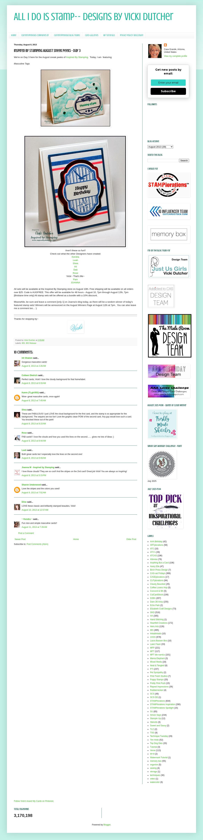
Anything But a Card (159, 563)
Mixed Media (156, 662)
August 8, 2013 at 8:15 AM (34, 423)
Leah (75, 260)
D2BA (152, 598)
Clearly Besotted (157, 584)
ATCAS (153, 555)
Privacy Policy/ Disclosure (131, 35)
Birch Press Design (159, 570)
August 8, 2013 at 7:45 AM (34, 400)
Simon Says (155, 715)
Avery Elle (154, 566)
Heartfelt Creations (158, 623)
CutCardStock (156, 594)
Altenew (154, 559)
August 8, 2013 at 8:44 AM (34, 441)
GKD (152, 612)
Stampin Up (155, 718)
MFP (152, 648)
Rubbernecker (156, 690)
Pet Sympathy (156, 672)
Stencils (153, 722)
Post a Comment (26, 533)
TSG (152, 732)
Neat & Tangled (157, 665)
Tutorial (153, 747)
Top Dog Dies (156, 743)
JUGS (153, 637)
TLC (152, 729)
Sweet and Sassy (158, 725)
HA (151, 616)
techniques (155, 775)
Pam (75, 279)
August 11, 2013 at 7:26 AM (34, 527)
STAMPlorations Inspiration (162, 704)
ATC (152, 548)
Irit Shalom (27, 358)
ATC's (152, 552)
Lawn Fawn (155, 644)
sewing (153, 768)
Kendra (75, 257)
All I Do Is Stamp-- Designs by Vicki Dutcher (93, 16)
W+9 (152, 754)
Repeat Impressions (159, 686)
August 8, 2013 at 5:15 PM (34, 475)
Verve (152, 750)
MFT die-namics (157, 655)
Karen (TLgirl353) (30, 392)
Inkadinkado (155, 633)
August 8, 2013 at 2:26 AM (34, 366)
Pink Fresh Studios (159, 676)
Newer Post (20, 539)
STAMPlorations (157, 701)
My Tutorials (109, 35)
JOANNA (75, 282)
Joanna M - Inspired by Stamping (38, 467)
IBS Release (31, 343)
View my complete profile (175, 56)
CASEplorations (157, 577)
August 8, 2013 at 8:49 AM (34, 458)
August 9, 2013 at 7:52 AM (34, 492)
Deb (75, 269)
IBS (23, 343)
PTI (151, 669)
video (152, 778)
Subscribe (168, 91)
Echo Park (155, 605)
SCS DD (154, 697)
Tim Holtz (154, 740)
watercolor (155, 782)
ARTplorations (156, 545)
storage (153, 771)
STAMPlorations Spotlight (162, 708)
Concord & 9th (156, 591)
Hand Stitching (157, 619)
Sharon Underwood (31, 485)
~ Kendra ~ (27, 519)
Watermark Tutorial (159, 757)
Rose (75, 273)
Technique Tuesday (159, 736)
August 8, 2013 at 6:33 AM (34, 383)
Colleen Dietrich (29, 375)
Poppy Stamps (157, 679)
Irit (75, 266)
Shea (75, 263)
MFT (152, 651)
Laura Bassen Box (158, 640)
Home (13, 35)
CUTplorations (156, 580)
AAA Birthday (156, 541)
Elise (24, 502)
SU (151, 711)
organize (154, 764)
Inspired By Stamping (77, 57)
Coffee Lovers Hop (158, 587)
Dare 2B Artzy (156, 602)
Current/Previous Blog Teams (67, 35)
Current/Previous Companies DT (35, 35)
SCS (152, 694)
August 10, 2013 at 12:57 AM (35, 510)
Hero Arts (154, 626)
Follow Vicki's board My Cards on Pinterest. (34, 801)
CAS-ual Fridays (157, 573)
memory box (156, 761)
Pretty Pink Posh (158, 683)
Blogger (107, 825)
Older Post (131, 539)
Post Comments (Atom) (37, 544)
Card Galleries (91, 35)
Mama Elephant (157, 658)
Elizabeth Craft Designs (161, 609)
